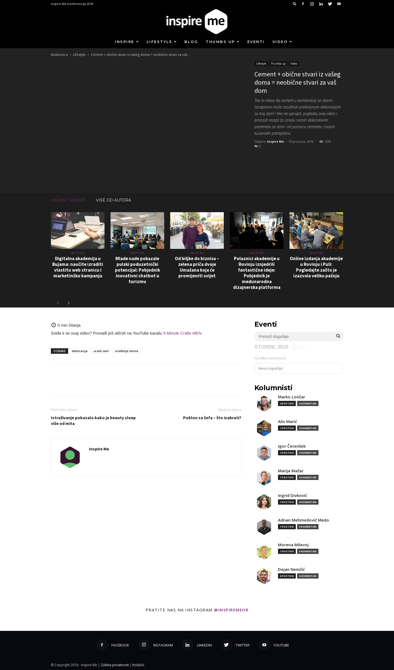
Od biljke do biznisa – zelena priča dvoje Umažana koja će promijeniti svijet (197, 267)
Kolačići (138, 665)
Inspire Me (275, 141)
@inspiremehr (231, 610)
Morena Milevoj (293, 544)
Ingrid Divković (292, 495)
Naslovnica (59, 54)
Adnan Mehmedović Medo (303, 520)
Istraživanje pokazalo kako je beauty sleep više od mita (93, 420)
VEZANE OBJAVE (68, 200)
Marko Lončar (291, 396)
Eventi (256, 41)
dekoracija (80, 351)
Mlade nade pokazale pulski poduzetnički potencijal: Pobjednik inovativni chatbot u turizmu (137, 269)
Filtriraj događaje (270, 358)
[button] (295, 4)
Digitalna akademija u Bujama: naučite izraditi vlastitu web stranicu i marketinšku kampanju (77, 267)
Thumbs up (223, 41)
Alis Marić (287, 421)
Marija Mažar (290, 470)
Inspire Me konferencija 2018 (72, 4)
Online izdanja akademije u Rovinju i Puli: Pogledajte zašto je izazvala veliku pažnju (316, 267)
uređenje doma (126, 351)
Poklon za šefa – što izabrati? (212, 417)
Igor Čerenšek (292, 446)
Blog (191, 41)
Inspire (127, 41)
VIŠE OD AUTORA (113, 200)
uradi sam (101, 351)
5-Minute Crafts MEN (182, 333)
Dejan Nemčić (291, 569)
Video (283, 41)
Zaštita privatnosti (115, 665)
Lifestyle (162, 41)
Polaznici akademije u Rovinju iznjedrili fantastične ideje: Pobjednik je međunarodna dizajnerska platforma (256, 272)
